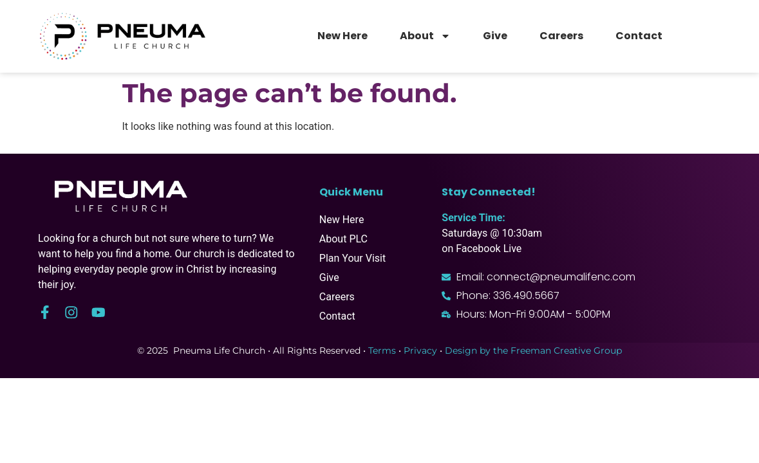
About (425, 36)
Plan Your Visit (352, 258)
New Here (342, 35)
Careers (561, 35)
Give (495, 35)
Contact (638, 35)
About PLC (343, 239)
